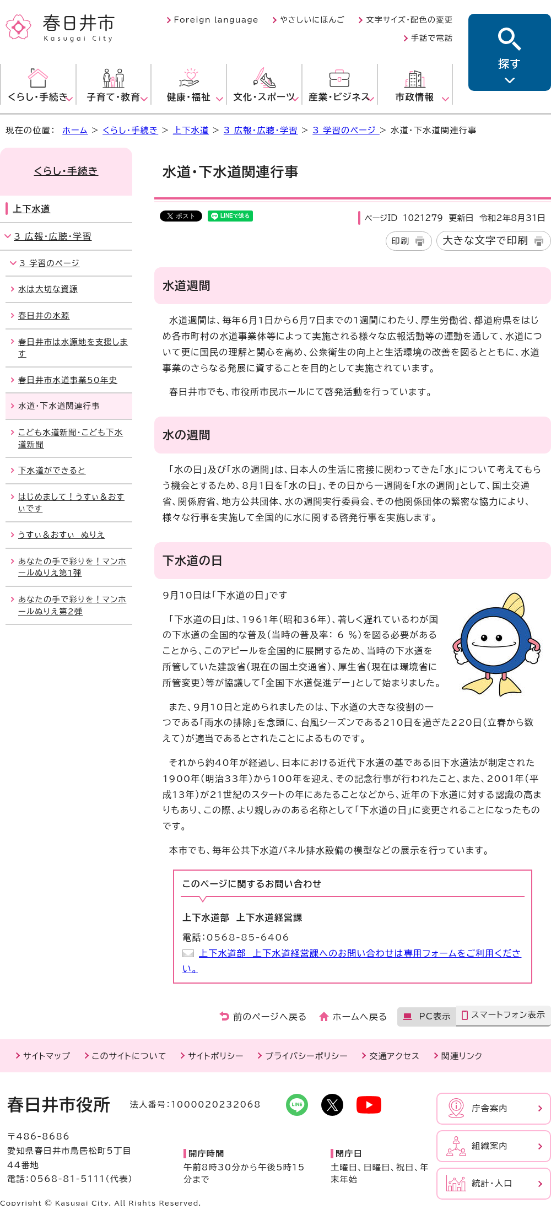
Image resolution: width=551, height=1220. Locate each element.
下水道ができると (52, 470)
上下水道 (191, 130)
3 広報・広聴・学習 (261, 130)
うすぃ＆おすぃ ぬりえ (61, 535)
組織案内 (490, 1146)
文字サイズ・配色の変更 (409, 20)
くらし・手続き (130, 130)
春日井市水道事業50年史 (67, 380)
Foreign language (216, 20)
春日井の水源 (44, 315)
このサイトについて (129, 1056)
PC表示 (435, 1016)
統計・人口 (492, 1183)
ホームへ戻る (360, 1016)
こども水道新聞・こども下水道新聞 (70, 438)
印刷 (401, 241)
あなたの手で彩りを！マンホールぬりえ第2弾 (72, 605)
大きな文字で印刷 (485, 240)
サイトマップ (47, 1056)
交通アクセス (394, 1056)
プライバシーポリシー (306, 1056)
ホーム (75, 130)
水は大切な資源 (48, 289)
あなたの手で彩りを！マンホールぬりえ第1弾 (72, 567)
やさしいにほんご (312, 20)
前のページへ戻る (270, 1016)
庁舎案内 (490, 1108)
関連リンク (462, 1056)
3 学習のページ (346, 130)
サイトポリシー (216, 1056)
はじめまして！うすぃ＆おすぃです (71, 503)
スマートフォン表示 (508, 1015)
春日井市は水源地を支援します (73, 348)
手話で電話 (432, 38)
